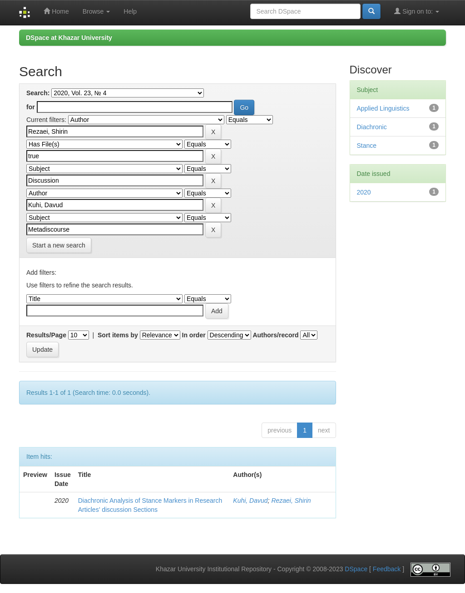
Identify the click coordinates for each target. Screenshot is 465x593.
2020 (364, 192)
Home (56, 11)
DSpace (356, 569)
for (30, 107)
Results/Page (46, 335)
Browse (96, 11)
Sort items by (118, 335)
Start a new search (58, 245)
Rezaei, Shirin (291, 500)
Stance (367, 145)
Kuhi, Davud (250, 500)
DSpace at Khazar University (69, 37)
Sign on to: (416, 11)
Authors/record (275, 335)
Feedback (387, 569)
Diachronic (372, 127)
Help (130, 11)
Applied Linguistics (383, 108)
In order (194, 335)
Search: (37, 93)
